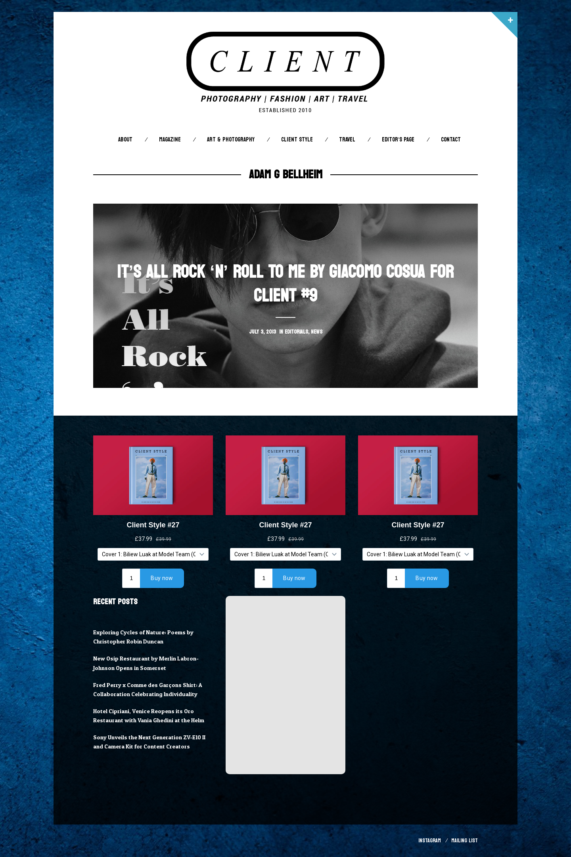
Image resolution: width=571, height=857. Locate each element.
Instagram (429, 841)
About (125, 139)
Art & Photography (231, 139)
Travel (347, 139)
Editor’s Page (398, 139)
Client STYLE (297, 139)
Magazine (170, 139)
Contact (451, 139)
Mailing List (464, 841)
